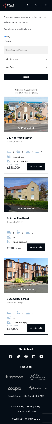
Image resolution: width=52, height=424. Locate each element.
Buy (7, 36)
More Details (36, 166)
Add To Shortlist (26, 128)
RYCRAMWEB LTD (32, 418)
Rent (7, 41)
